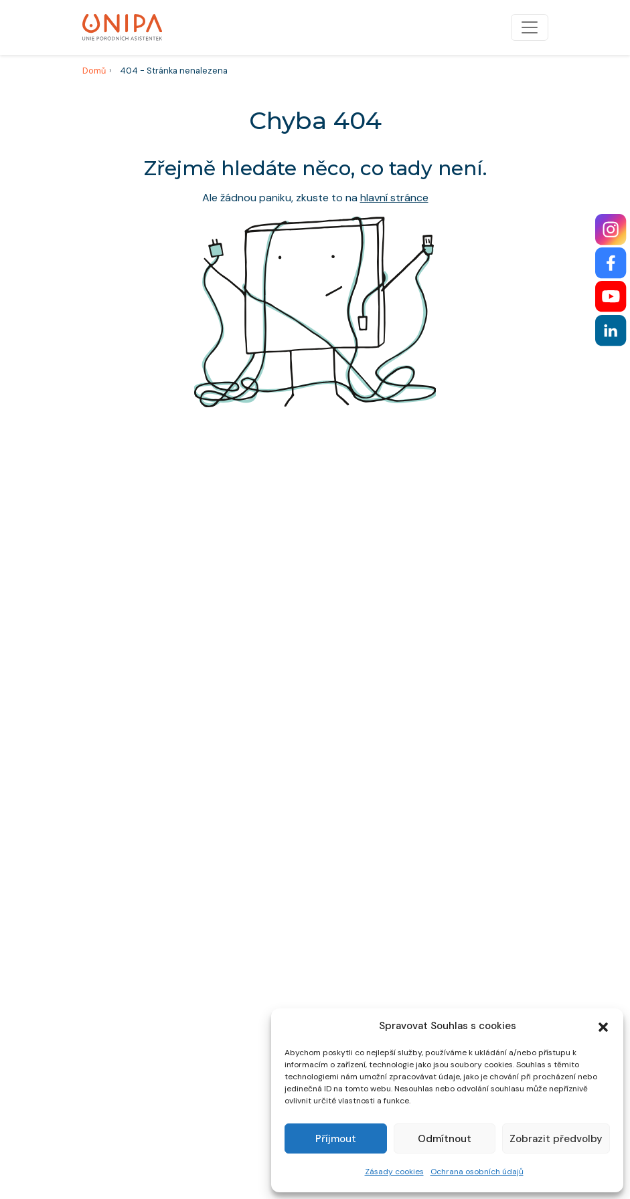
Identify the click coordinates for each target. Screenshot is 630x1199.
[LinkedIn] (611, 330)
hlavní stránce (394, 198)
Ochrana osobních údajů (477, 1171)
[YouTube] (611, 296)
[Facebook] (611, 263)
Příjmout (335, 1139)
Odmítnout (444, 1139)
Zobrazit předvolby (556, 1139)
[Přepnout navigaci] (529, 27)
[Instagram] (611, 229)
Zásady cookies (394, 1171)
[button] (603, 1025)
